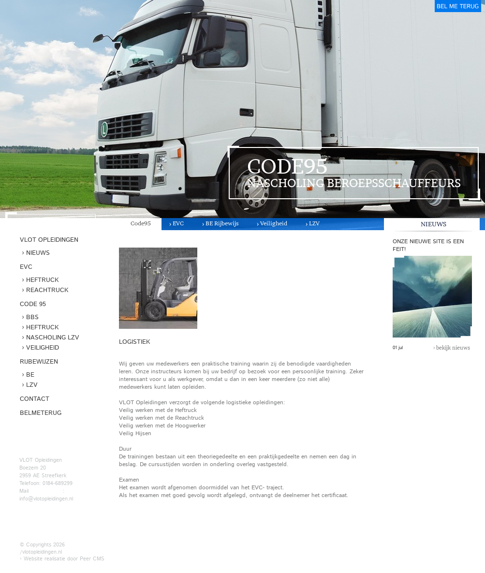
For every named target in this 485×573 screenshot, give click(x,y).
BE (30, 375)
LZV (314, 223)
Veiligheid (273, 223)
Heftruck (42, 280)
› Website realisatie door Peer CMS (62, 558)
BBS (32, 317)
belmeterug (458, 6)
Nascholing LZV (52, 338)
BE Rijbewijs (222, 223)
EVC (178, 223)
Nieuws (38, 253)
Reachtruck (47, 290)
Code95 (141, 223)
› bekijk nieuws (451, 347)
